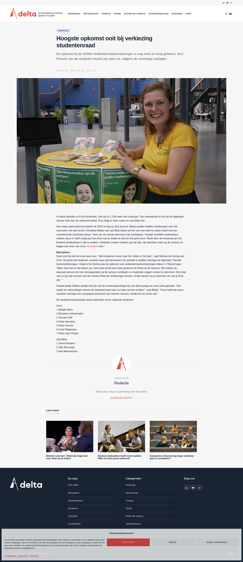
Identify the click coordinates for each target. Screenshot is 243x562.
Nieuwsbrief (73, 493)
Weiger (173, 542)
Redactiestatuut (75, 500)
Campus (106, 14)
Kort (189, 14)
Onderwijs (74, 14)
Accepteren (128, 542)
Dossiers (177, 14)
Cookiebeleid (10, 556)
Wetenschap (90, 14)
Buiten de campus (134, 14)
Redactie (64, 70)
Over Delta (33, 556)
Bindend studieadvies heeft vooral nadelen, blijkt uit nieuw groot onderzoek (120, 457)
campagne (92, 246)
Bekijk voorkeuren (217, 542)
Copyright (72, 516)
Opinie (117, 14)
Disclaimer (73, 508)
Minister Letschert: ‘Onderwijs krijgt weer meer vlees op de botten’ (67, 457)
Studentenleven (158, 14)
